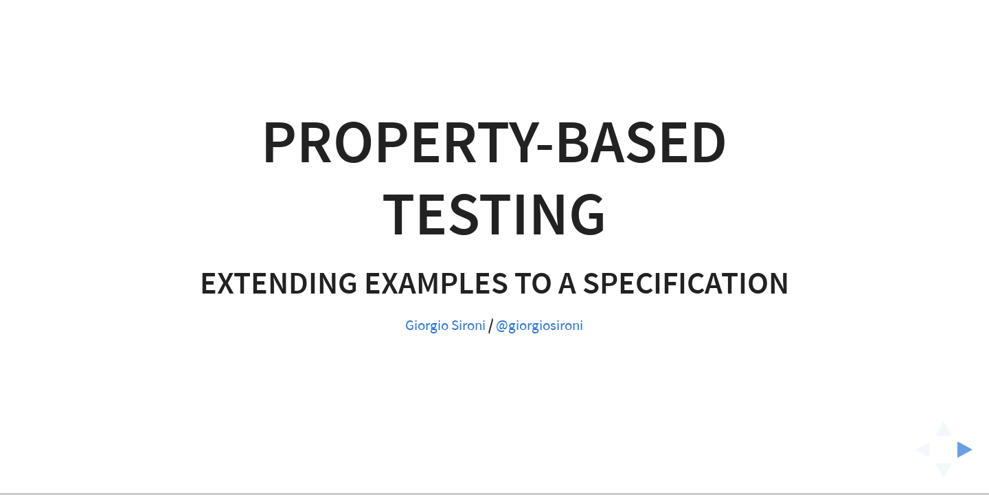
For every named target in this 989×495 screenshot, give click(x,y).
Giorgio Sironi (445, 325)
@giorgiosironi (539, 325)
